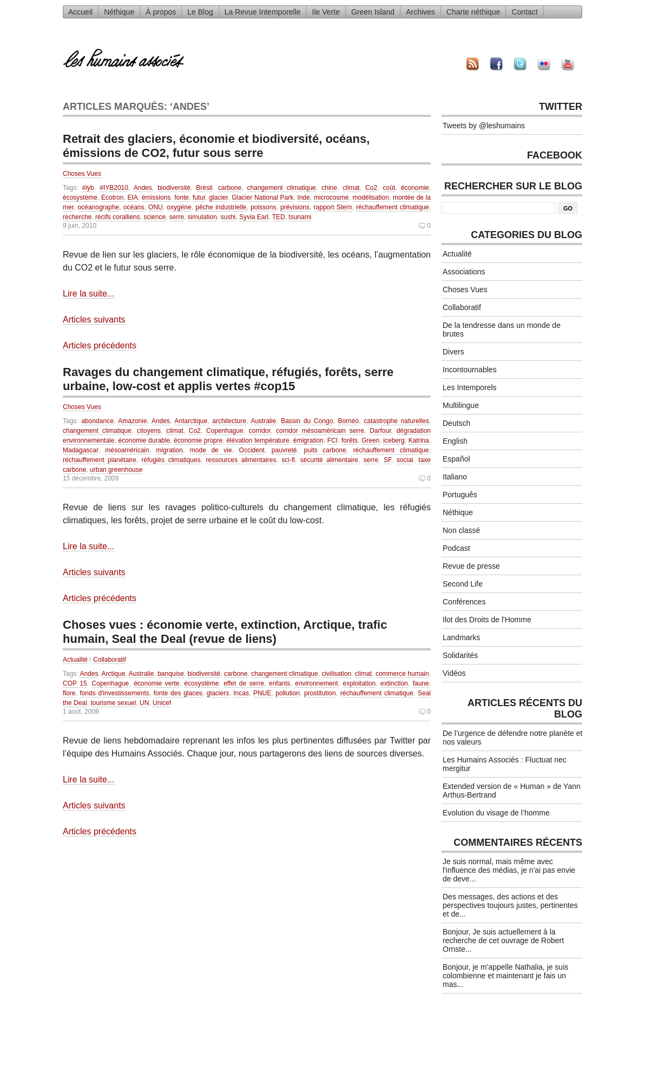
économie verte (156, 683)
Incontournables (470, 369)
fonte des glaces (178, 693)
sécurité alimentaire (329, 460)
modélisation (370, 197)
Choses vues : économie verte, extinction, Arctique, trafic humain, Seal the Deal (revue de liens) (225, 632)
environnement (316, 683)
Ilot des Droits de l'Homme (487, 619)
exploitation (359, 683)
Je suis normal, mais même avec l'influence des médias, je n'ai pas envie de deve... (509, 870)
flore (69, 693)
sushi (228, 217)
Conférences (464, 601)
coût (389, 188)
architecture (229, 421)
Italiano (455, 476)
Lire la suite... (88, 293)
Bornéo (348, 421)
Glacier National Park (262, 197)
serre (176, 217)
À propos (161, 12)
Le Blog (200, 12)
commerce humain (402, 673)
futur (199, 197)
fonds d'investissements (114, 693)
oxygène (179, 207)
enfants (279, 683)
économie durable (144, 440)
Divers (453, 351)
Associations (464, 271)
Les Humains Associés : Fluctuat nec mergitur (505, 764)
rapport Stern (333, 207)
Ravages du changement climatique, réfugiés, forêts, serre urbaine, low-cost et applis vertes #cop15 (228, 379)
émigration (308, 440)
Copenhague (224, 431)
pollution (287, 693)
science (154, 217)
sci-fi (288, 460)
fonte (181, 197)
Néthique (119, 12)
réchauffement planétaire (99, 460)
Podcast (456, 548)
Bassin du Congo (307, 421)
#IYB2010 (114, 188)
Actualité (75, 659)
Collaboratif (109, 659)
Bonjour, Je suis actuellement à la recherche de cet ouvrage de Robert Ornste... (503, 940)
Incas (241, 693)
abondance (97, 421)
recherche (77, 217)
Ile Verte (326, 12)
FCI (332, 440)
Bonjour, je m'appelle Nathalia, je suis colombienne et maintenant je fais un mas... (505, 976)
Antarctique (190, 421)
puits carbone (325, 450)
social (405, 460)
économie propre (198, 440)
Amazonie (132, 421)
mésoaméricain (127, 450)
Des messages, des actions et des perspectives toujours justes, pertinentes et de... (510, 905)
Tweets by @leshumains (484, 125)
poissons (263, 207)
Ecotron (112, 197)
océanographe (99, 207)
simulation (202, 217)
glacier (218, 197)
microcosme (331, 197)
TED (278, 217)
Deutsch (456, 423)
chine (329, 188)
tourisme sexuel (113, 703)
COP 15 (75, 683)
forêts (349, 440)
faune (421, 683)
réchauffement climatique (392, 207)
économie (415, 188)
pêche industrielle (220, 207)
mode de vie (211, 450)
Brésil (204, 188)
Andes (143, 188)
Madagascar (80, 450)
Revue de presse (471, 566)
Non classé (461, 530)
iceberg (393, 440)
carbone (229, 188)
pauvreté (284, 450)
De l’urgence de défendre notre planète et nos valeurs (512, 737)
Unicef (162, 703)
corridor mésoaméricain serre (320, 431)
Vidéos (454, 673)
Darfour (380, 431)
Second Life (463, 584)
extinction (394, 683)
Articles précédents (99, 345)
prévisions (295, 207)
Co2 (371, 188)
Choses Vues (82, 173)
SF (387, 460)
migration (169, 450)
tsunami (299, 217)
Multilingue (461, 405)
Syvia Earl (253, 217)
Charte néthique (473, 12)
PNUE (262, 693)
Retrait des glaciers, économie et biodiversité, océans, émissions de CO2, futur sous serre (216, 146)
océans (133, 207)
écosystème (80, 197)
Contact (524, 12)
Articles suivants (94, 319)
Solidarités (460, 655)
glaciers (218, 693)
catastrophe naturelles (396, 421)
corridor (260, 431)
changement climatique (281, 188)
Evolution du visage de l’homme (496, 812)
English (455, 441)
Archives (420, 12)
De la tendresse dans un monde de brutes (502, 329)
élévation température (257, 440)
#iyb (88, 188)
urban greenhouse (116, 469)
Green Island (372, 12)
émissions (156, 197)
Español (456, 459)
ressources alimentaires (241, 460)
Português (460, 494)
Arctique (114, 673)
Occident (252, 450)
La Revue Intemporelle (263, 12)
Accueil (80, 12)
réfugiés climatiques (171, 460)
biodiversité (173, 188)
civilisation (336, 673)
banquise (170, 673)
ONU (155, 207)
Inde (303, 197)
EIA (132, 197)
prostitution (320, 693)
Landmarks (461, 637)
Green (370, 440)
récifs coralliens (117, 217)
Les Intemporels (470, 387)
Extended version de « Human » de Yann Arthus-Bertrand (512, 790)
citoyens (149, 431)
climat (351, 188)
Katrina (419, 440)
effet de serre (243, 683)
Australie (263, 421)
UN (144, 703)
